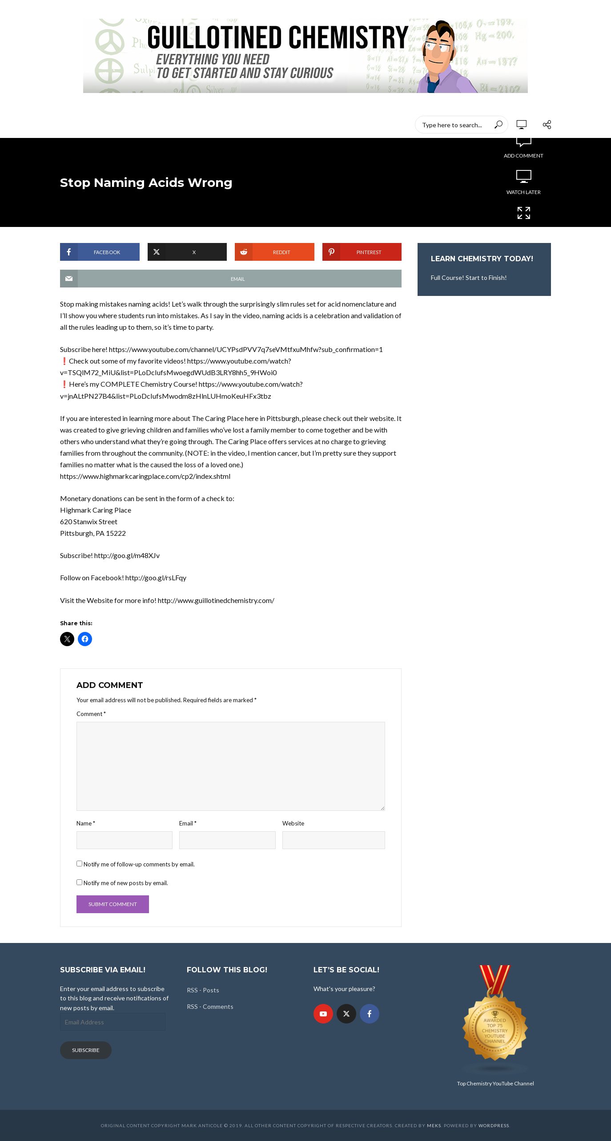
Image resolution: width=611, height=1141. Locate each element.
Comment (91, 713)
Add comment (523, 155)
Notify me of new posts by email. (126, 882)
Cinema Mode (524, 218)
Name (85, 823)
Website (293, 823)
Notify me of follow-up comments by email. (139, 864)
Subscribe (86, 1050)
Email (188, 823)
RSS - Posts (203, 990)
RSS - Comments (210, 1006)
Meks (434, 1125)
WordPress (493, 1125)
